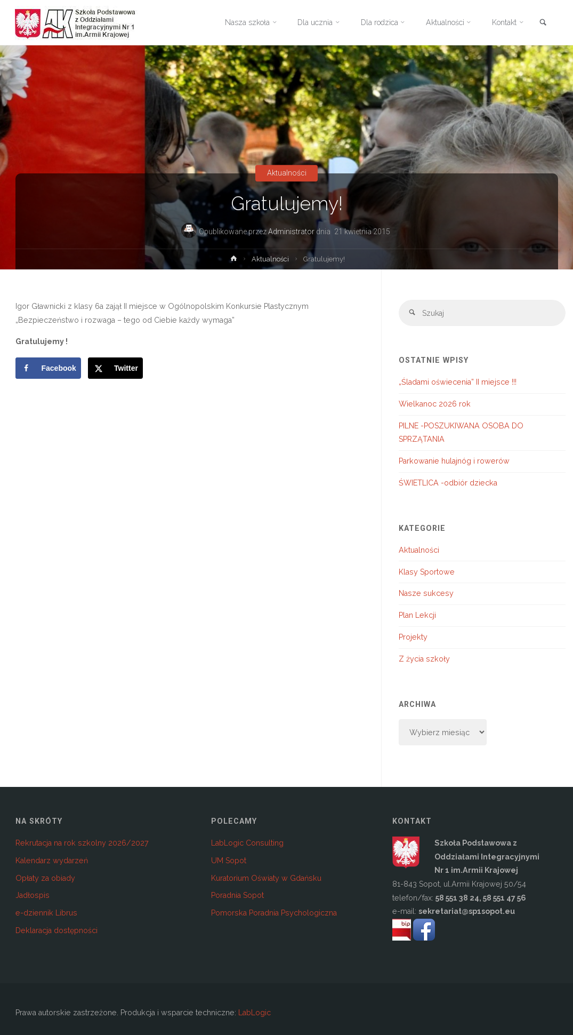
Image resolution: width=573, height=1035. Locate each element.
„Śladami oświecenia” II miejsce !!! (457, 382)
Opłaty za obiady (45, 878)
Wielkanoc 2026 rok (435, 404)
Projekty (413, 637)
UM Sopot (228, 860)
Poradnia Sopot (237, 895)
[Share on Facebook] (48, 368)
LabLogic (254, 1012)
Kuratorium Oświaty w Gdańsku (266, 878)
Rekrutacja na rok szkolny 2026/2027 (82, 843)
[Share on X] (115, 368)
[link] (543, 23)
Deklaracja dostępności (56, 930)
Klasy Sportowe (427, 572)
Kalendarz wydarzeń (51, 860)
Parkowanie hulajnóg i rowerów (454, 461)
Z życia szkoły (424, 659)
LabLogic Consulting (247, 843)
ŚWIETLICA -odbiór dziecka (448, 483)
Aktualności (286, 173)
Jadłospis (32, 895)
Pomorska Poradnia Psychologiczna (274, 913)
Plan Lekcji (417, 615)
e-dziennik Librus (46, 913)
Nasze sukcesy (426, 594)
